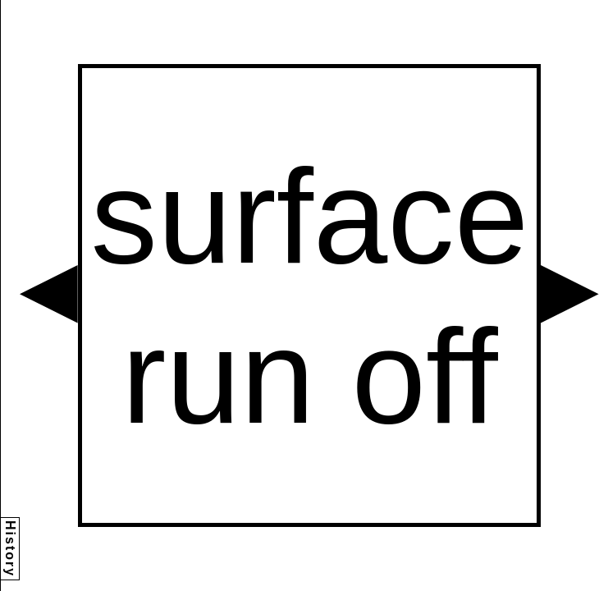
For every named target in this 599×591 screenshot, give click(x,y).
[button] (49, 294)
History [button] (10, 548)
